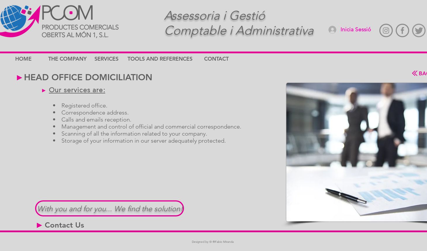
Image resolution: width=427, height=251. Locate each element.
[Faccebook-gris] (402, 30)
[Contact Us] (64, 225)
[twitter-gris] (419, 30)
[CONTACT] (225, 59)
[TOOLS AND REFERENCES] (161, 59)
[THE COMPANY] (69, 59)
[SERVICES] (115, 59)
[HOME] (36, 59)
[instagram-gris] (386, 30)
